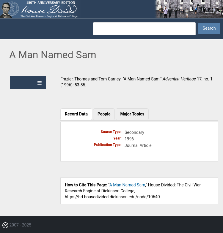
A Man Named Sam (127, 185)
